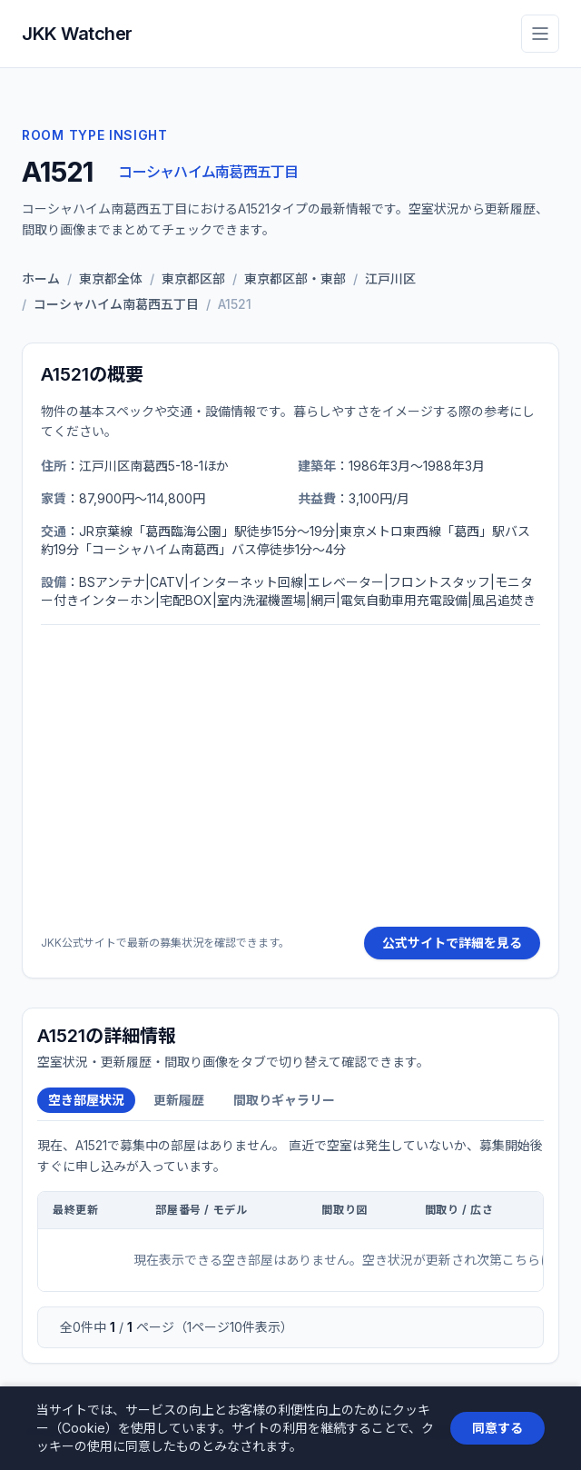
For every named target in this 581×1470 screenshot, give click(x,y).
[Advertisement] (290, 776)
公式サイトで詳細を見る (452, 942)
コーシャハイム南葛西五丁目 (208, 172)
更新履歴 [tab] (178, 1099)
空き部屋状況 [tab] (86, 1099)
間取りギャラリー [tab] (284, 1099)
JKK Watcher (77, 34)
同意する (497, 1427)
